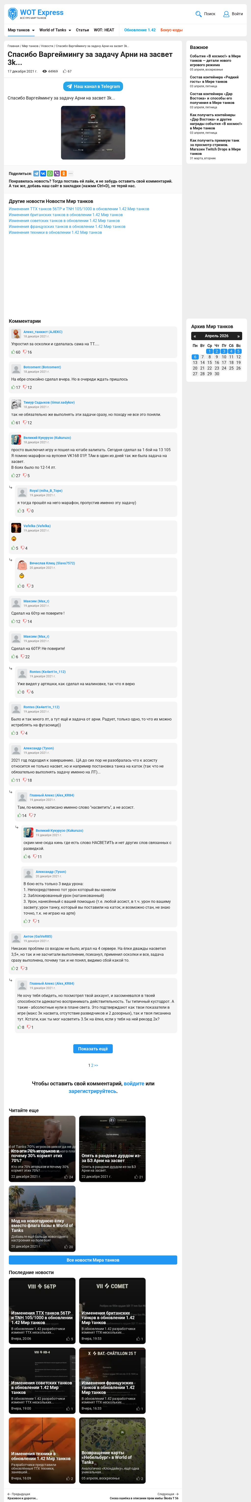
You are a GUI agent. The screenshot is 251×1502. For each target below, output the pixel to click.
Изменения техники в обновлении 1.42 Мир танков (55, 232)
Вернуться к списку (93, 1368)
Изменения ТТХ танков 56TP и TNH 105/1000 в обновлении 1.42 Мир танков (79, 209)
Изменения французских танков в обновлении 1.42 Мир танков (67, 226)
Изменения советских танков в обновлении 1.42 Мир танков (64, 220)
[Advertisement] (93, 279)
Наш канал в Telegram (93, 86)
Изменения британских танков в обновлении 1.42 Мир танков (66, 214)
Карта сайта (231, 1468)
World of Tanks (52, 30)
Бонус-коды (172, 30)
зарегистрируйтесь (92, 1091)
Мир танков (19, 30)
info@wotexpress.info (49, 1468)
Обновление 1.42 (140, 30)
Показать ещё (93, 1048)
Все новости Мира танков (93, 1190)
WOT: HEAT (104, 30)
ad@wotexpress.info (67, 1474)
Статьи (82, 30)
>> (96, 1065)
